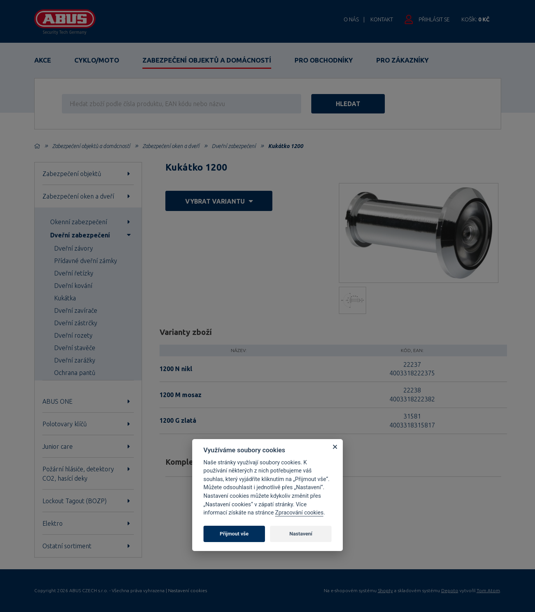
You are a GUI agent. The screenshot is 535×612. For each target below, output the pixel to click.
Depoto (449, 590)
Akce (42, 60)
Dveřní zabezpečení (234, 146)
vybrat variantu (219, 201)
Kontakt (381, 19)
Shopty (385, 590)
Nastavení (300, 534)
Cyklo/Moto (96, 60)
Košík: (475, 19)
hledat (352, 103)
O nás (351, 19)
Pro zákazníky (402, 60)
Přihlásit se (434, 19)
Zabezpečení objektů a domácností (206, 60)
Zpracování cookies (299, 512)
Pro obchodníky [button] (324, 60)
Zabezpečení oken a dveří (170, 146)
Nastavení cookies (187, 590)
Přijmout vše (234, 534)
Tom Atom (488, 590)
